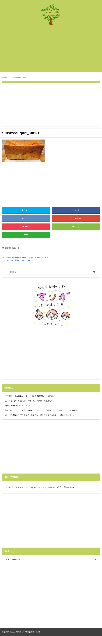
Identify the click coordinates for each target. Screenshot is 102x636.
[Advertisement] (53, 50)
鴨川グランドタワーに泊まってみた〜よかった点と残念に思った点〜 (41, 487)
